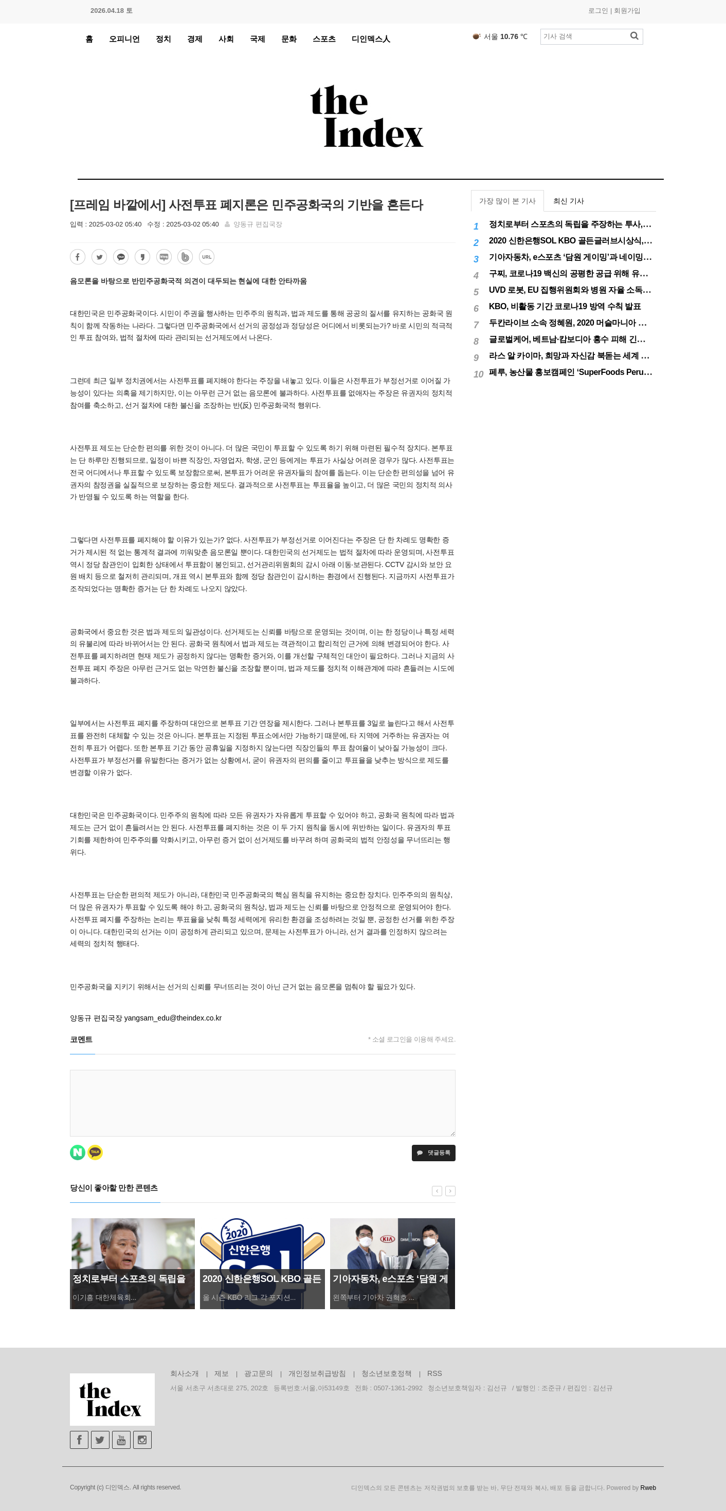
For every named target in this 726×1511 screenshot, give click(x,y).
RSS (434, 1373)
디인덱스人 (371, 38)
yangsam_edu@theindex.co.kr (173, 1018)
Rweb (648, 1487)
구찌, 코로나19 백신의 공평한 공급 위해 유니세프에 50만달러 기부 (606, 273)
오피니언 (124, 38)
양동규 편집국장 (257, 224)
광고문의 (258, 1373)
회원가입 (627, 10)
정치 (163, 38)
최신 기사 (568, 201)
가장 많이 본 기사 (507, 201)
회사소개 (184, 1373)
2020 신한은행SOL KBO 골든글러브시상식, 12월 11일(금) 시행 (600, 240)
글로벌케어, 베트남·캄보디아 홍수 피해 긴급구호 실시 (584, 339)
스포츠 (324, 38)
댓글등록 (433, 1152)
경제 (195, 38)
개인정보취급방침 (317, 1373)
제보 (221, 1373)
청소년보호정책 (386, 1373)
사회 (226, 38)
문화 (289, 38)
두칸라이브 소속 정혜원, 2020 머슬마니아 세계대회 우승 (588, 322)
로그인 (598, 10)
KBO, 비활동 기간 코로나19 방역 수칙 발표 (565, 306)
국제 (257, 38)
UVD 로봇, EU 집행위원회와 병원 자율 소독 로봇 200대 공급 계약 (604, 290)
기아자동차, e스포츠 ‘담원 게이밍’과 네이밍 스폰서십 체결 (592, 257)
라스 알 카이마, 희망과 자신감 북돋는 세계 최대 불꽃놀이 (590, 355)
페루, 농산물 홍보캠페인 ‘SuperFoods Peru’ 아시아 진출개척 (597, 372)
